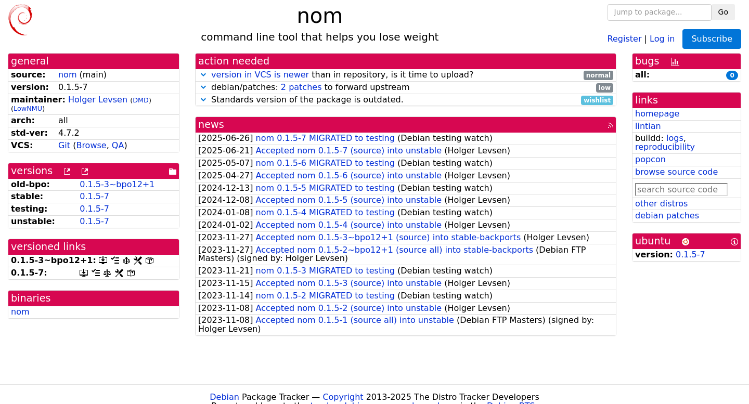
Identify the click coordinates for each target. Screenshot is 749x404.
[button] (203, 75)
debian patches (667, 215)
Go (723, 12)
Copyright (342, 397)
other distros (661, 203)
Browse (91, 145)
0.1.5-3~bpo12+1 (117, 184)
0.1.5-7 (94, 196)
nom (67, 75)
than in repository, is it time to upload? (405, 75)
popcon (650, 159)
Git (64, 145)
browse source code (676, 172)
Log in (662, 38)
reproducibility (665, 147)
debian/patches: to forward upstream (405, 87)
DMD (141, 100)
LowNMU (28, 108)
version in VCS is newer (260, 75)
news (211, 125)
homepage (657, 114)
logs (674, 138)
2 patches (301, 87)
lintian (648, 126)
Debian (224, 397)
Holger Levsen (97, 100)
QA (118, 145)
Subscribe (711, 39)
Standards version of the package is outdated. (405, 100)
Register (625, 38)
